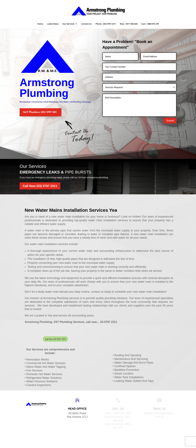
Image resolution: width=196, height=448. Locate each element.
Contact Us (86, 24)
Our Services (68, 24)
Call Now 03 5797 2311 (68, 339)
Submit (170, 120)
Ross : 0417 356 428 (128, 24)
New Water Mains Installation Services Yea (71, 210)
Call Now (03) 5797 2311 (40, 186)
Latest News (52, 24)
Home (40, 24)
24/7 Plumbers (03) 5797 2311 (37, 112)
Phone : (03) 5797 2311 (106, 24)
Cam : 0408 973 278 (150, 24)
